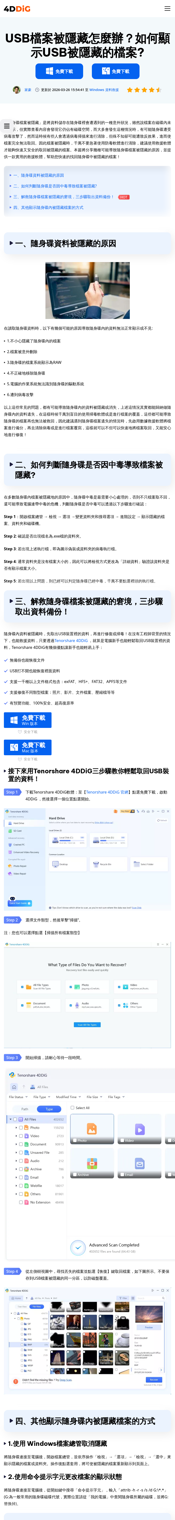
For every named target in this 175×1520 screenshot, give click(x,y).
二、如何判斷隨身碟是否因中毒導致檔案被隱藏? (55, 186)
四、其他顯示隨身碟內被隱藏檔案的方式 (48, 207)
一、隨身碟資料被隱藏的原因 (38, 175)
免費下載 (59, 71)
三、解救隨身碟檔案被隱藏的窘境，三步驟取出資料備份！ (71, 196)
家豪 (28, 89)
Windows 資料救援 (104, 89)
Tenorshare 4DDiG (71, 640)
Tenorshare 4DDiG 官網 (107, 792)
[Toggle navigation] (167, 8)
